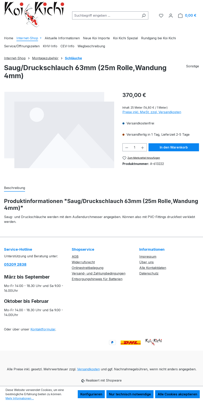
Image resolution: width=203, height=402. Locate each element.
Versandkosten (88, 369)
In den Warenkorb (174, 147)
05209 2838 (15, 264)
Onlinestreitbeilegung (87, 268)
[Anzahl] (134, 147)
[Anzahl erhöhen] (142, 147)
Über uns (146, 262)
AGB (75, 257)
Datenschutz (149, 273)
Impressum (147, 257)
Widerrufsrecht (83, 262)
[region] (59, 134)
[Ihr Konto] (171, 15)
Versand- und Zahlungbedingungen (98, 273)
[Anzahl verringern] (126, 147)
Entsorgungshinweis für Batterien (97, 279)
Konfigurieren (91, 394)
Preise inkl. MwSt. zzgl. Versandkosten (151, 112)
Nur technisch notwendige (130, 394)
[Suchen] (143, 15)
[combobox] (105, 15)
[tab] (14, 188)
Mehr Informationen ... (20, 398)
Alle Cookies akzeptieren (177, 394)
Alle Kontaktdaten (152, 268)
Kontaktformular (42, 329)
